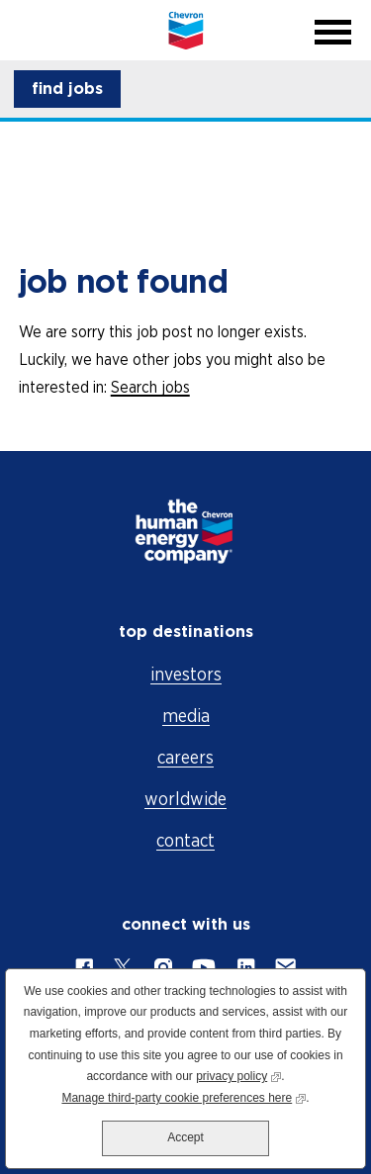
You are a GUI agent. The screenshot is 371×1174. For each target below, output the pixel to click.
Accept (185, 1137)
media (186, 715)
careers (185, 757)
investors (186, 674)
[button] (67, 89)
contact (185, 840)
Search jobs (150, 387)
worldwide (185, 798)
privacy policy (238, 1074)
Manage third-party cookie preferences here (183, 1096)
